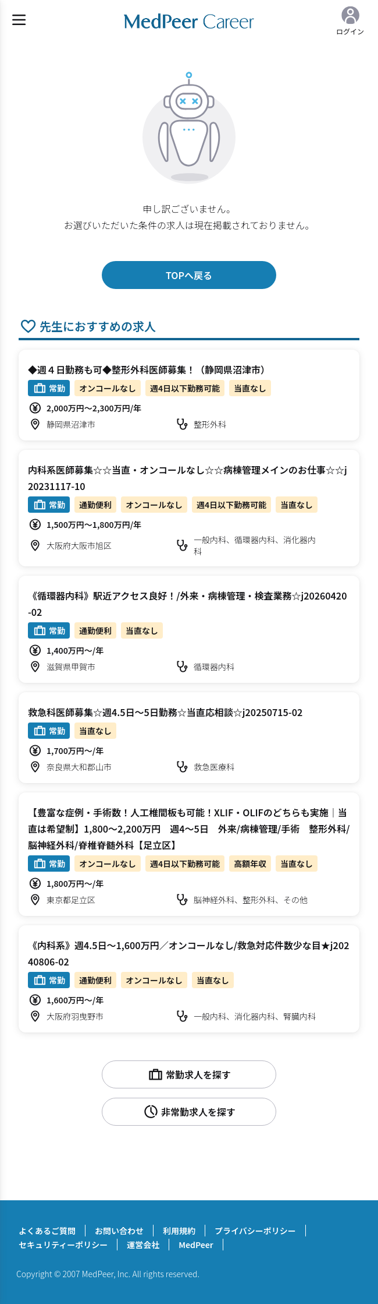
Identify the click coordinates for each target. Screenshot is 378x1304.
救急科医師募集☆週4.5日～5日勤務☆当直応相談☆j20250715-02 (165, 712)
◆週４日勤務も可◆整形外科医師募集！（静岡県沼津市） (149, 369)
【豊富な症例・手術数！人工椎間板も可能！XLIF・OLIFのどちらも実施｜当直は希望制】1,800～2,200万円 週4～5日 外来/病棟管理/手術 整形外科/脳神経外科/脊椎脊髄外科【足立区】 (189, 828)
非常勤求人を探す (189, 1112)
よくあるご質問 (47, 1230)
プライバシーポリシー (255, 1230)
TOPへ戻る (189, 275)
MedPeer (196, 1244)
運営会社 (143, 1244)
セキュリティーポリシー (63, 1244)
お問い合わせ (119, 1230)
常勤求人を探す (189, 1074)
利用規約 (179, 1230)
